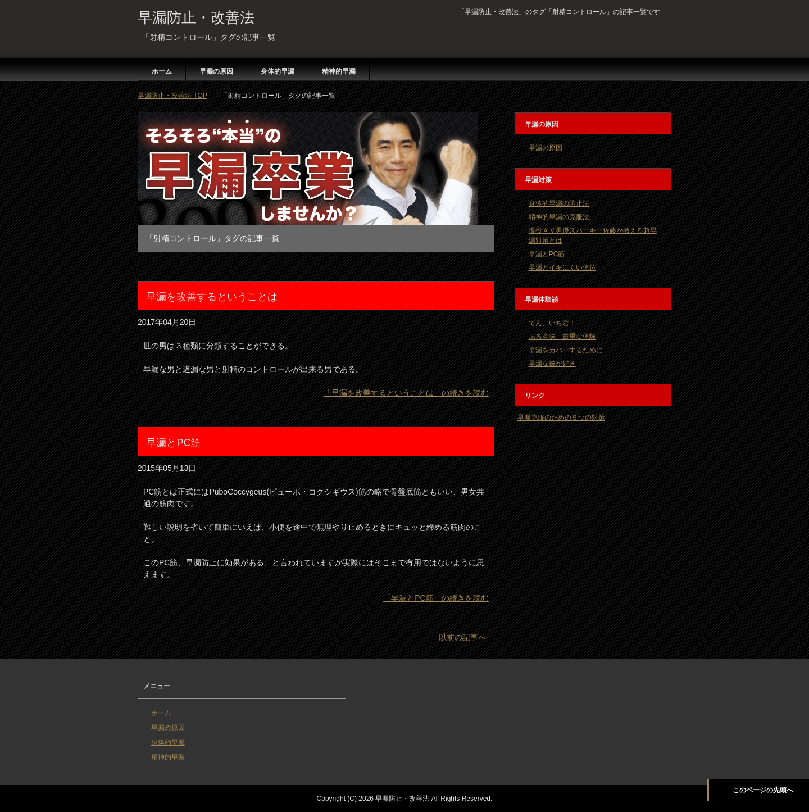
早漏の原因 (216, 71)
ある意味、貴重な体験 (562, 337)
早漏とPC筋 (173, 442)
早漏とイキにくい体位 (562, 267)
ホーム (162, 71)
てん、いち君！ (552, 323)
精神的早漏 (339, 71)
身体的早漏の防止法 (559, 203)
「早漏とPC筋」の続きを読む (435, 597)
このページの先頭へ (763, 790)
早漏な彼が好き (552, 364)
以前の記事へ (462, 637)
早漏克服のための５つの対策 (561, 417)
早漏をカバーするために (566, 350)
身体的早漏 (277, 71)
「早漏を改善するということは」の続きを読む (406, 392)
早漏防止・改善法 (196, 17)
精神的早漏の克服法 (559, 217)
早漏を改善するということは (212, 296)
